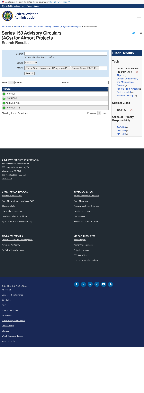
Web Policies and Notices (12, 382)
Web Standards (8, 387)
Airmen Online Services (83, 291)
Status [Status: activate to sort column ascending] (77, 89)
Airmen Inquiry (80, 285)
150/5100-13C (10, 135)
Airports (17, 27)
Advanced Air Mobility (11, 291)
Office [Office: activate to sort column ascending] (88, 89)
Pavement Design (125, 96)
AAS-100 (89, 135)
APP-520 (121, 134)
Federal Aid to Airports (128, 89)
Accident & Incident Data (12, 241)
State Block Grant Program (32, 122)
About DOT (6, 336)
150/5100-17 (9, 94)
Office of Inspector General (13, 366)
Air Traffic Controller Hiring (13, 296)
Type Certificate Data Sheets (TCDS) (17, 267)
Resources (27, 27)
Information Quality (10, 356)
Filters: (20, 68)
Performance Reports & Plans (86, 267)
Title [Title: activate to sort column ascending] (21, 89)
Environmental (124, 93)
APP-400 (89, 94)
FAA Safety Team (81, 301)
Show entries (12, 83)
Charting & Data (8, 252)
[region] (55, 130)
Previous (91, 181)
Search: (19, 54)
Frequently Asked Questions (86, 306)
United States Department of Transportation (22, 6)
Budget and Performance (12, 341)
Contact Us (7, 224)
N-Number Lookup (81, 296)
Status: (20, 63)
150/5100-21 (9, 122)
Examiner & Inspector (83, 257)
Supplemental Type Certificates (15, 262)
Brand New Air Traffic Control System (17, 285)
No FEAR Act (7, 361)
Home (6, 27)
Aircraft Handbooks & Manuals (86, 241)
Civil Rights (6, 346)
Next (105, 181)
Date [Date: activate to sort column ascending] (98, 89)
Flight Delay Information (12, 257)
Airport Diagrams (81, 247)
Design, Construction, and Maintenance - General (127, 82)
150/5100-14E (10, 160)
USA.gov (5, 377)
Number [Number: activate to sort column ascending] (7, 89)
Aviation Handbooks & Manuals (86, 252)
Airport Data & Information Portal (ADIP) (18, 247)
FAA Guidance (79, 262)
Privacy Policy (8, 371)
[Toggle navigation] (139, 16)
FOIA (4, 351)
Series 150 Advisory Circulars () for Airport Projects (57, 27)
